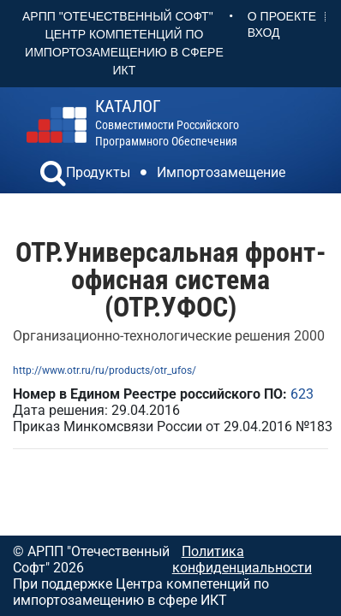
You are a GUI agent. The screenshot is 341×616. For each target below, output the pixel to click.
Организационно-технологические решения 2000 (169, 336)
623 (302, 394)
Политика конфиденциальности (242, 559)
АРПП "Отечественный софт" (117, 16)
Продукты (98, 172)
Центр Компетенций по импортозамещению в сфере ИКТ (124, 52)
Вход (264, 32)
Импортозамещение (221, 172)
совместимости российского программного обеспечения (167, 123)
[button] (53, 175)
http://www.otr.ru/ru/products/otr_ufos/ (104, 370)
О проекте (282, 16)
